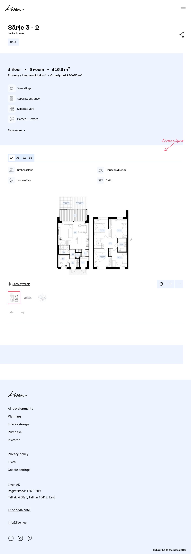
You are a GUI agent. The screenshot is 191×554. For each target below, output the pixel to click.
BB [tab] (30, 158)
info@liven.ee (17, 522)
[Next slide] (23, 313)
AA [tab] (12, 158)
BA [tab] (24, 158)
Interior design (18, 424)
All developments (20, 408)
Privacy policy (18, 454)
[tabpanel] (95, 248)
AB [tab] (18, 158)
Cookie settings (19, 470)
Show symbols (21, 284)
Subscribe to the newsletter (169, 550)
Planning (14, 416)
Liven (12, 462)
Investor (14, 440)
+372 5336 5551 (19, 510)
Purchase (15, 432)
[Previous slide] (12, 313)
